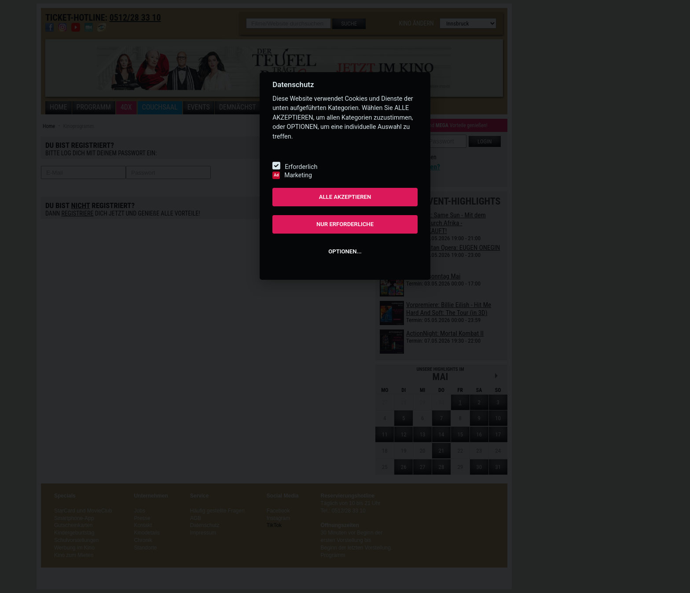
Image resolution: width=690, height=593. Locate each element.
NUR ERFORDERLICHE (345, 224)
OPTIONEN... (344, 251)
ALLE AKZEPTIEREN (345, 197)
